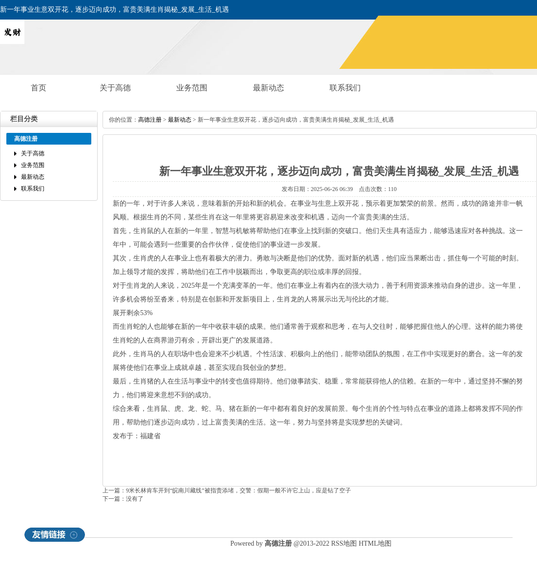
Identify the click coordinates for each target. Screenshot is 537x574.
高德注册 (150, 119)
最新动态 (268, 88)
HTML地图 (375, 543)
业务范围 (191, 88)
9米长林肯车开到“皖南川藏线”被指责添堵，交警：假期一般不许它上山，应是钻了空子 (238, 490)
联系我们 (345, 88)
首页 (38, 88)
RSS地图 (344, 543)
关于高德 (115, 88)
